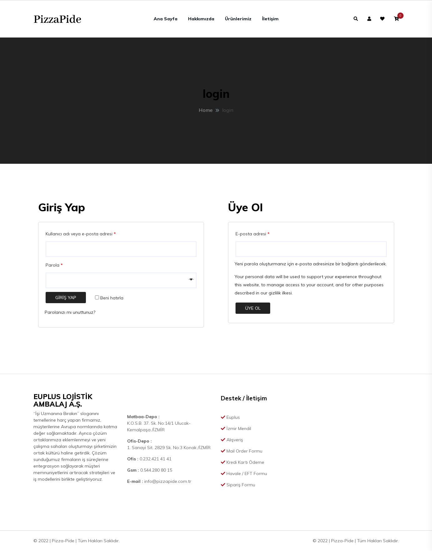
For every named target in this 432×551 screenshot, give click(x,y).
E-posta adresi (253, 234)
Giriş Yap (65, 297)
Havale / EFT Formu (244, 473)
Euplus (230, 417)
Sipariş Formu (238, 485)
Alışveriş (232, 440)
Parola (54, 265)
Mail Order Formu (241, 451)
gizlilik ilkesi (280, 293)
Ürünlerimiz (238, 19)
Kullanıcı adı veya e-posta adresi (81, 234)
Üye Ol (253, 308)
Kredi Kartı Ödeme (242, 462)
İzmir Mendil (236, 428)
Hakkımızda (201, 19)
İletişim (270, 19)
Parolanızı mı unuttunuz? (70, 312)
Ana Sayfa (165, 19)
